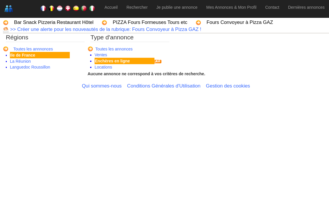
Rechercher (136, 7)
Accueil (111, 7)
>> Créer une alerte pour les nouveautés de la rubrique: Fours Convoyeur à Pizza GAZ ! (105, 29)
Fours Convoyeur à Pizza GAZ (240, 22)
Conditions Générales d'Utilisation (163, 86)
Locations (103, 67)
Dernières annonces (306, 7)
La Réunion (20, 61)
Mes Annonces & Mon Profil (231, 7)
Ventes (101, 54)
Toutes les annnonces (33, 49)
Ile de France (22, 55)
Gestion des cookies (228, 86)
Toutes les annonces (114, 49)
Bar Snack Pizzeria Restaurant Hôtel (53, 22)
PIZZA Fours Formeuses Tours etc (150, 22)
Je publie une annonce (177, 7)
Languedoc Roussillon (30, 67)
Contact (272, 7)
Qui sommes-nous (102, 86)
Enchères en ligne (112, 61)
